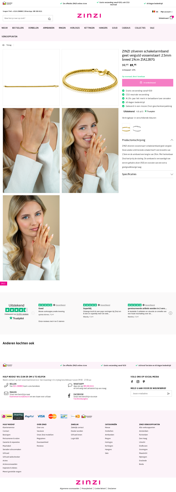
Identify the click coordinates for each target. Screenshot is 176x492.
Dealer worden (77, 431)
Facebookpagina (81, 399)
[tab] (147, 140)
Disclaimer (112, 488)
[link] (167, 12)
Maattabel (7, 446)
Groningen (143, 449)
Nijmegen (143, 457)
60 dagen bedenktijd (153, 3)
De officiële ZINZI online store (73, 3)
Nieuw (5, 28)
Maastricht (143, 453)
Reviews (40, 446)
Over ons (40, 427)
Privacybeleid (87, 488)
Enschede (143, 461)
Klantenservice (8, 427)
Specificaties (129, 174)
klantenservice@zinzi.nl (20, 396)
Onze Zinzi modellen (45, 435)
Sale (106, 453)
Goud (114, 28)
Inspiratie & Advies (10, 468)
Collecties (140, 28)
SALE (152, 28)
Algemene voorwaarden (69, 488)
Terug (7, 45)
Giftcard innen (76, 435)
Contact (6, 431)
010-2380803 (18, 386)
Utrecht (142, 442)
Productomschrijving (133, 140)
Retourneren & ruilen (11, 438)
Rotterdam (143, 435)
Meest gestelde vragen (12, 472)
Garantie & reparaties (11, 442)
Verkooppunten (9, 36)
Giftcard (6, 453)
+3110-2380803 (18, 11)
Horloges (75, 28)
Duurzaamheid (42, 442)
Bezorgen (6, 435)
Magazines (41, 438)
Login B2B (75, 438)
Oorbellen (33, 28)
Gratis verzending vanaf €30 (113, 365)
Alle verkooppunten (147, 427)
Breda (141, 464)
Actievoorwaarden (10, 464)
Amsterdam (143, 431)
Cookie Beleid (100, 488)
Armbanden (48, 28)
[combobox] (27, 18)
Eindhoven (143, 446)
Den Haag (143, 438)
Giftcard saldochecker (11, 457)
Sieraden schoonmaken (12, 449)
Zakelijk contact (77, 427)
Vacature (40, 431)
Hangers (103, 28)
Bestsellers (18, 28)
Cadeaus (126, 28)
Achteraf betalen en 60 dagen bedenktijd (153, 365)
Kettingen (89, 28)
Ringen (62, 28)
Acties (5, 461)
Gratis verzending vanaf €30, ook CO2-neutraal (113, 3)
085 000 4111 (37, 11)
